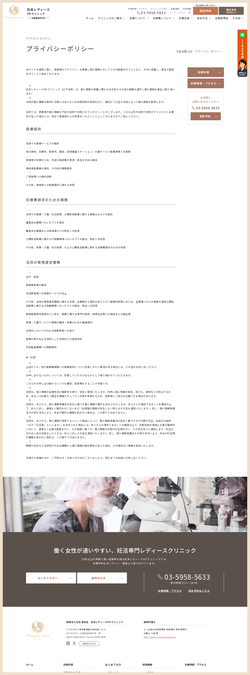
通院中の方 (98, 458)
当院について (151, 567)
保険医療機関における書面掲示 (42, 639)
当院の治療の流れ (37, 604)
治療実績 (33, 609)
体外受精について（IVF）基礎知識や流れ (82, 585)
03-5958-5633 (184, 456)
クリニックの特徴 (37, 561)
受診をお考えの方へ (117, 557)
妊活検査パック (73, 618)
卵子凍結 (70, 623)
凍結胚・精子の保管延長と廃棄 (159, 585)
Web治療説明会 (115, 562)
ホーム (90, 18)
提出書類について (153, 590)
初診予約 (205, 10)
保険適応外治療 (71, 603)
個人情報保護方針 (214, 660)
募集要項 (149, 557)
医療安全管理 (192, 660)
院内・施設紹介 (36, 571)
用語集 (148, 595)
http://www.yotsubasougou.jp (160, 516)
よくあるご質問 (193, 571)
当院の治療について (37, 591)
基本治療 (70, 557)
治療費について (162, 18)
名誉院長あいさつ (37, 576)
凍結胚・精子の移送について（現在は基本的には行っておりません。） (160, 604)
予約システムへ (115, 552)
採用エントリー (152, 562)
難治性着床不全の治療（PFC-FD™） (80, 641)
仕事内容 (149, 552)
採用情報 (187, 8)
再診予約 (231, 11)
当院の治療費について (39, 627)
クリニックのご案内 (110, 18)
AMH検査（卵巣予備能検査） (79, 613)
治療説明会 (221, 18)
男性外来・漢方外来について (79, 596)
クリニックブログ (159, 8)
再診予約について (116, 585)
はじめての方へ (48, 458)
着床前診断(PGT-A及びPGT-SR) (80, 634)
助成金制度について (38, 632)
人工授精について (74, 573)
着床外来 (70, 628)
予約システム (114, 580)
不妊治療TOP (184, 51)
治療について (137, 18)
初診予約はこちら (199, 470)
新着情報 (175, 8)
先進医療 (70, 608)
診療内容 (184, 18)
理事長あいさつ (36, 566)
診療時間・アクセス (137, 8)
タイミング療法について (77, 578)
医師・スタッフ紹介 (38, 581)
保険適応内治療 (71, 552)
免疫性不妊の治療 (74, 647)
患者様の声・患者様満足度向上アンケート (204, 582)
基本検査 (70, 563)
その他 (236, 18)
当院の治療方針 (36, 599)
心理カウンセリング (75, 591)
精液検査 (70, 568)
